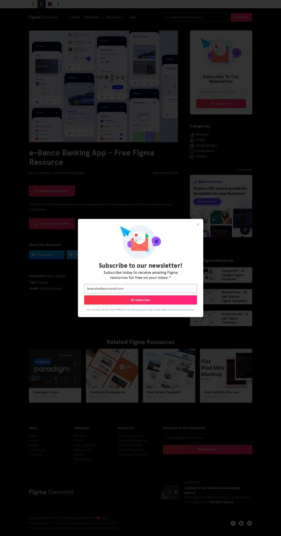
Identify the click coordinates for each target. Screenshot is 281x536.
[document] (140, 268)
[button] (197, 224)
